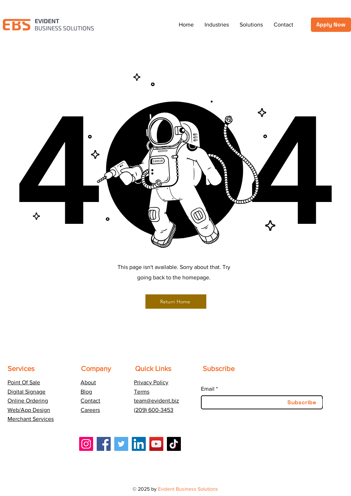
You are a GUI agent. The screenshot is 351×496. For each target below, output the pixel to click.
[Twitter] (121, 444)
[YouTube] (156, 444)
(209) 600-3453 (153, 410)
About (88, 382)
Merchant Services (31, 419)
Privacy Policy (151, 382)
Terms (141, 392)
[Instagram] (86, 444)
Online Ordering (28, 401)
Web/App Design (29, 410)
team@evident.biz (156, 401)
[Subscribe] (301, 403)
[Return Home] (175, 301)
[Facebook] (104, 444)
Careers (90, 410)
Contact (90, 401)
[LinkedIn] (139, 444)
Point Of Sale (24, 382)
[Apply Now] (331, 25)
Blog (86, 392)
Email (208, 389)
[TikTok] (174, 444)
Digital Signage (26, 392)
